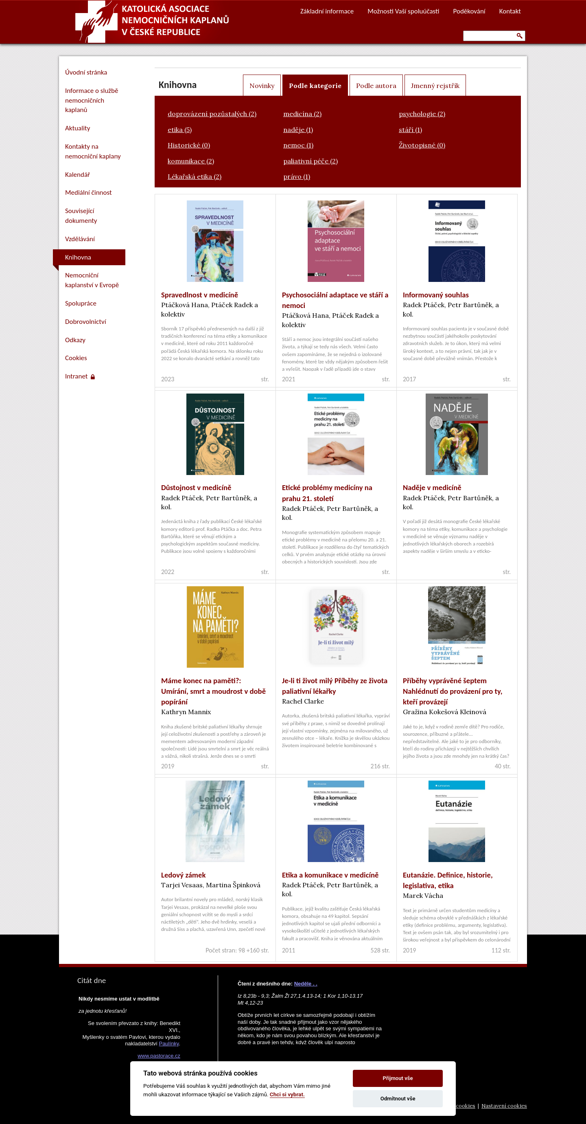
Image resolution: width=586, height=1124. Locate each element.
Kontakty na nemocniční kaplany (93, 151)
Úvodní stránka (86, 72)
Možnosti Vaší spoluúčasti (403, 11)
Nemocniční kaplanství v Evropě (92, 280)
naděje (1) (298, 129)
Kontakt (510, 11)
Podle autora (376, 85)
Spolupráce (80, 303)
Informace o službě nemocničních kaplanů (91, 100)
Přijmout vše (398, 1078)
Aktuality (77, 128)
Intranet (80, 376)
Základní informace (327, 11)
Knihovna (78, 257)
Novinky (261, 85)
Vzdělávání (80, 239)
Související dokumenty (81, 216)
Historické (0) (189, 145)
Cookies (76, 358)
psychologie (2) (422, 114)
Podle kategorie (315, 85)
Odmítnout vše (397, 1098)
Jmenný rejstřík (435, 85)
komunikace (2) (191, 161)
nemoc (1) (298, 145)
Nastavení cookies (504, 1105)
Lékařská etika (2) (194, 176)
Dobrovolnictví (85, 321)
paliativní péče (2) (310, 161)
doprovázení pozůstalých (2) (212, 114)
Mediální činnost (88, 192)
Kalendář (77, 174)
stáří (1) (410, 129)
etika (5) (180, 129)
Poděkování (469, 11)
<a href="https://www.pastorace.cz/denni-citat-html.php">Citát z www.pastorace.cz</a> (128, 1043)
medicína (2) (302, 114)
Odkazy (75, 340)
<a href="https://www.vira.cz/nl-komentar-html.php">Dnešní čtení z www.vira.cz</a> (311, 1010)
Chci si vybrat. (287, 1094)
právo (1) (296, 176)
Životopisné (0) (422, 145)
